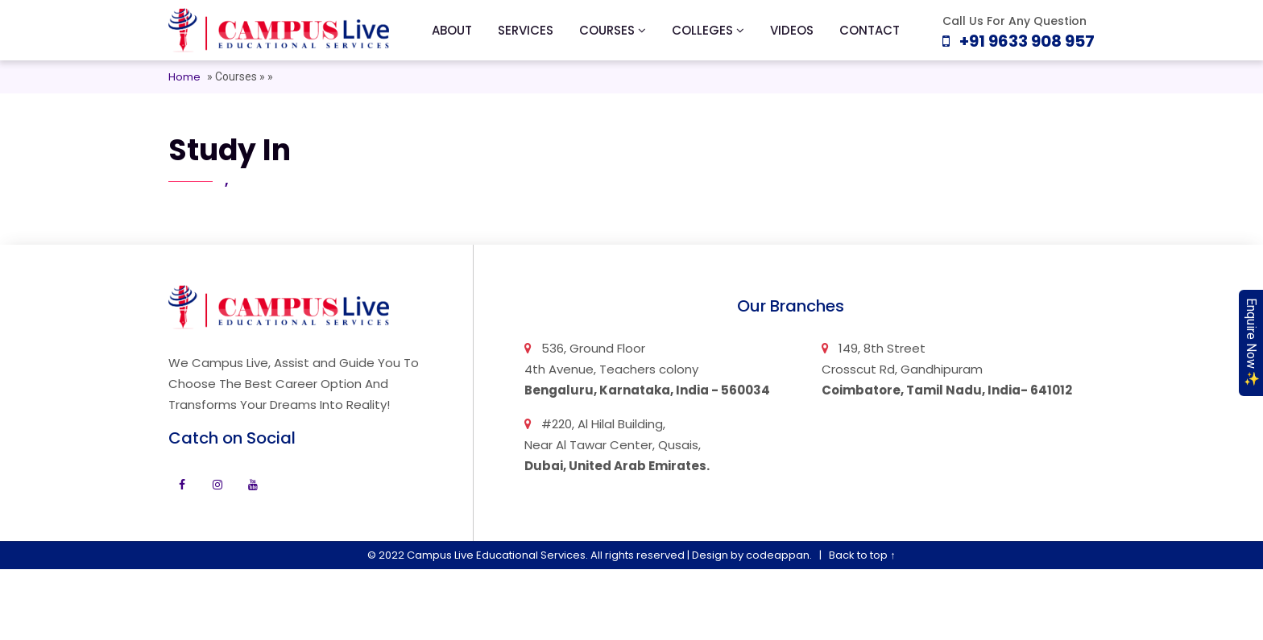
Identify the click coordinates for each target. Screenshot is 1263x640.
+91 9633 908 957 (1018, 41)
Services (525, 30)
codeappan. (779, 555)
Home (184, 77)
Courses (237, 76)
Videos (792, 30)
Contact (869, 30)
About (452, 30)
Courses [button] (612, 30)
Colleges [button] (708, 30)
